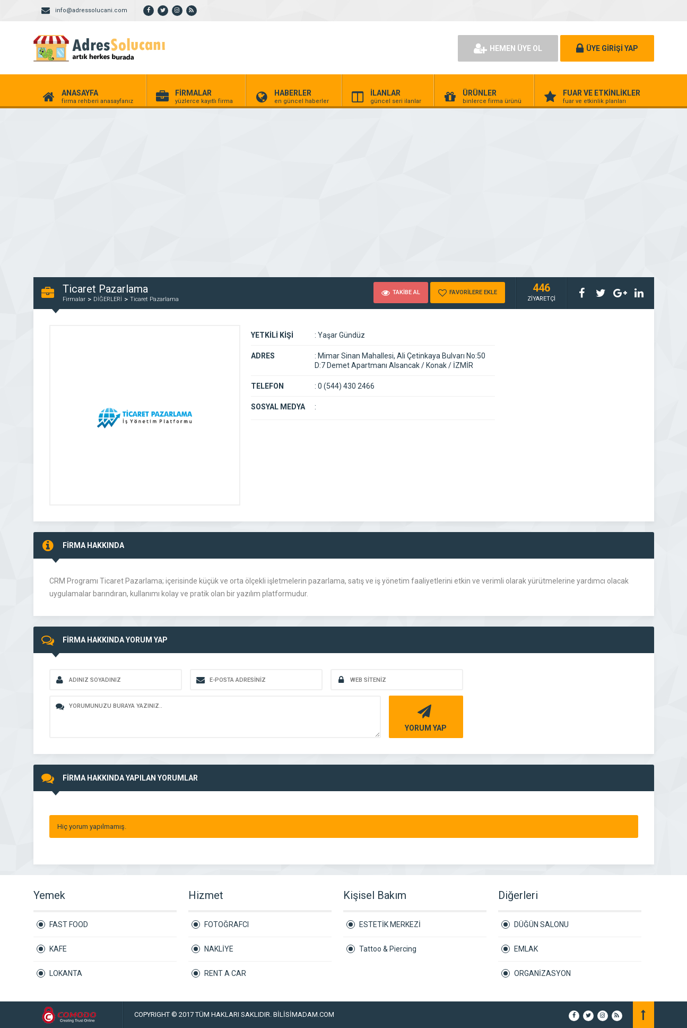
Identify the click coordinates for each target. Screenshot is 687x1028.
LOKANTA (65, 973)
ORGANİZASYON (542, 973)
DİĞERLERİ (107, 299)
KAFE (58, 949)
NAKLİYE (218, 949)
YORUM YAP (425, 717)
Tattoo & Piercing (387, 949)
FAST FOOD (68, 924)
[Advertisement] (318, 187)
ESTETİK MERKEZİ (390, 924)
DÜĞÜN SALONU (541, 924)
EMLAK (526, 949)
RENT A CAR (225, 973)
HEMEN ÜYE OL (508, 48)
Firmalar (74, 299)
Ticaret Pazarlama (154, 299)
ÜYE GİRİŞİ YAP (607, 48)
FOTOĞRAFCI (226, 924)
